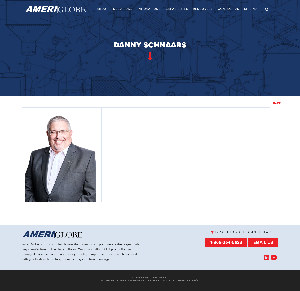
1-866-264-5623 (226, 242)
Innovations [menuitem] (149, 9)
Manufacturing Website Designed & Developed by (150, 280)
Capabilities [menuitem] (177, 9)
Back (277, 103)
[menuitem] (266, 9)
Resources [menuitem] (203, 9)
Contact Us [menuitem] (228, 9)
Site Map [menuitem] (252, 9)
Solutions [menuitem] (123, 9)
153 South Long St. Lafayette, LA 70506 (244, 232)
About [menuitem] (102, 9)
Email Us (263, 242)
